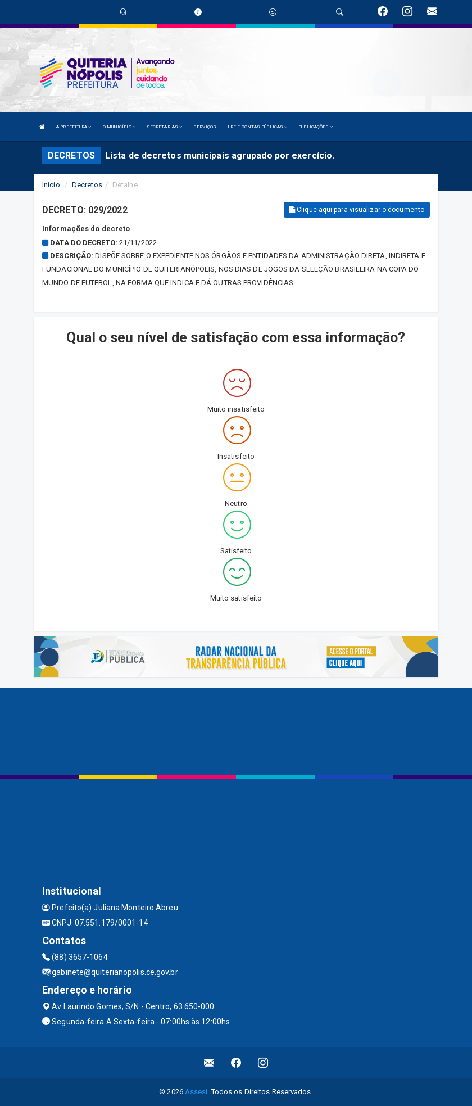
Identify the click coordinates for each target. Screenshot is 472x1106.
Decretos (87, 184)
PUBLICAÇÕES (315, 126)
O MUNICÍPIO (119, 126)
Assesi (196, 1091)
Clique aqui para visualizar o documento (356, 210)
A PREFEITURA (73, 126)
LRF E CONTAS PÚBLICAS (257, 126)
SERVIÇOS (204, 126)
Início (51, 184)
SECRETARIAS (164, 126)
